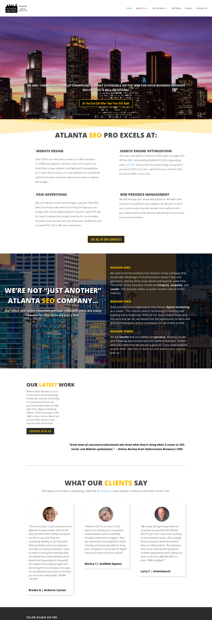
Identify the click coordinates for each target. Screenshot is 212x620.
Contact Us (201, 8)
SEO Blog (176, 8)
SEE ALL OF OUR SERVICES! (106, 239)
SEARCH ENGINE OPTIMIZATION (146, 151)
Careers (188, 8)
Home (129, 8)
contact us (106, 491)
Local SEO (129, 164)
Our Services (158, 8)
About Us (140, 8)
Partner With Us (40, 431)
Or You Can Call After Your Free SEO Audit (106, 103)
